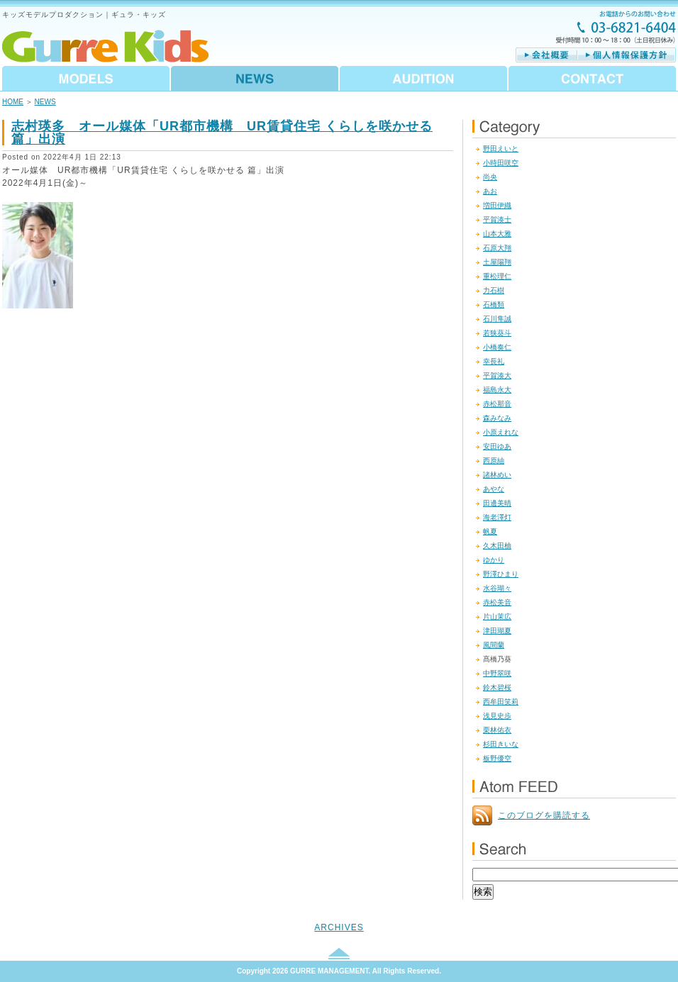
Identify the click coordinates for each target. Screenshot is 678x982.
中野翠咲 (497, 673)
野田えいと (500, 148)
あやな (493, 489)
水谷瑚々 (497, 588)
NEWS (254, 78)
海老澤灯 (497, 517)
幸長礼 (493, 361)
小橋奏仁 (497, 347)
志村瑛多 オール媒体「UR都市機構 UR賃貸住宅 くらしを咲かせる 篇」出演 (222, 132)
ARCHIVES (338, 927)
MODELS (86, 78)
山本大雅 (497, 234)
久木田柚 (497, 545)
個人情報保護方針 (626, 55)
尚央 (490, 177)
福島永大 (497, 390)
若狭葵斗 (497, 333)
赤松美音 (497, 602)
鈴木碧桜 (497, 687)
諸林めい (497, 475)
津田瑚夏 (497, 631)
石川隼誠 (497, 319)
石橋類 (493, 304)
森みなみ (497, 418)
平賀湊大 (497, 375)
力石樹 (493, 290)
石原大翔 (497, 248)
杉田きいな (500, 744)
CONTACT (592, 78)
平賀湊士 (497, 219)
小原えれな (500, 432)
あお (490, 191)
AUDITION (423, 78)
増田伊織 (497, 205)
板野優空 (497, 758)
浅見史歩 (497, 716)
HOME (12, 102)
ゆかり (493, 560)
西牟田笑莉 (500, 701)
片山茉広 (497, 616)
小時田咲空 (500, 163)
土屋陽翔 (497, 262)
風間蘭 (493, 645)
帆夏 (490, 531)
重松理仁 (497, 276)
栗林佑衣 (497, 730)
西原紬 (493, 460)
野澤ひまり (500, 574)
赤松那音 (497, 404)
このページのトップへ (339, 954)
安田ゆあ (497, 446)
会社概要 (546, 55)
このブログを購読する (544, 815)
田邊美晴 (497, 503)
